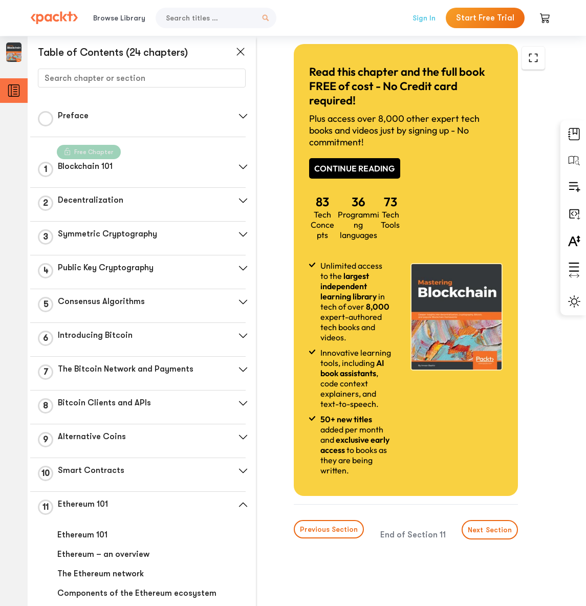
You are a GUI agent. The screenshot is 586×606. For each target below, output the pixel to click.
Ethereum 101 (82, 534)
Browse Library (119, 18)
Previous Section (329, 529)
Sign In (424, 18)
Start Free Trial (485, 18)
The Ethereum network (100, 573)
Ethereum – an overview (103, 554)
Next (490, 529)
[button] (243, 116)
